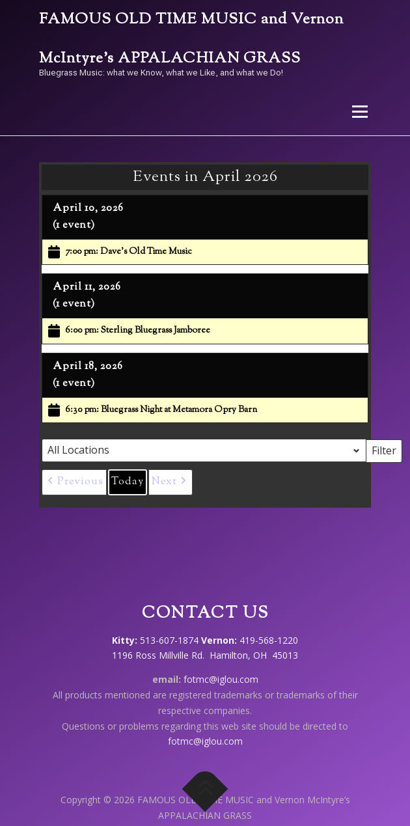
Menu (359, 111)
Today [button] (127, 482)
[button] (74, 482)
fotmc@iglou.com (221, 679)
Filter (387, 450)
